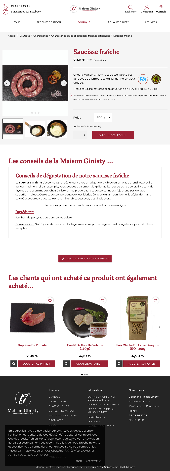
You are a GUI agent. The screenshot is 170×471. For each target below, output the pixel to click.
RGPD (79, 461)
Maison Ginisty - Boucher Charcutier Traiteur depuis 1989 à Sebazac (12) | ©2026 (82, 467)
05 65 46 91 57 (20, 6)
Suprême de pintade (32, 345)
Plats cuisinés (59, 406)
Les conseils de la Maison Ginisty (100, 411)
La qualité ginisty (117, 22)
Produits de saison (49, 22)
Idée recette (96, 416)
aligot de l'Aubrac (101, 182)
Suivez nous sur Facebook (26, 11)
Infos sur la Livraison (103, 404)
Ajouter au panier (113, 135)
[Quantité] (80, 135)
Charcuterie (58, 401)
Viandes (54, 396)
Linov (131, 467)
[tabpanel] (35, 83)
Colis (16, 22)
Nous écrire (137, 420)
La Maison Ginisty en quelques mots (101, 398)
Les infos (151, 22)
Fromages (56, 420)
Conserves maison (62, 410)
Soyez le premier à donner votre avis (85, 258)
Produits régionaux (63, 415)
